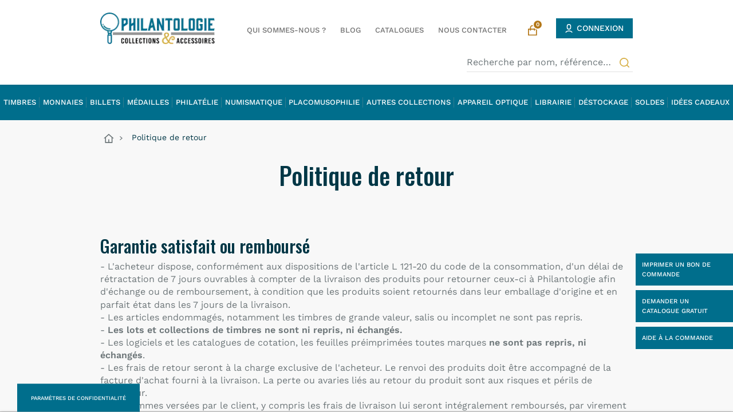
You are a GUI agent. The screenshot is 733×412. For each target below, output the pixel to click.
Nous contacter (472, 30)
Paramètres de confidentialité (78, 398)
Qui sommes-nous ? (286, 30)
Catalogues (399, 30)
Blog (350, 30)
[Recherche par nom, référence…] (550, 62)
